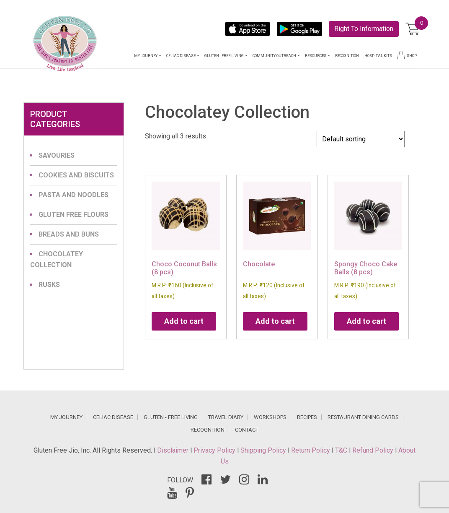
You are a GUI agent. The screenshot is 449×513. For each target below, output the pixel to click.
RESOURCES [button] (316, 56)
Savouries (57, 155)
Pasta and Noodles (73, 195)
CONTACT (246, 430)
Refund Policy (373, 450)
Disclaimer (173, 450)
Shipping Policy (264, 450)
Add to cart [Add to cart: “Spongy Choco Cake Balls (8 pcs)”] (366, 321)
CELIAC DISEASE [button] (181, 56)
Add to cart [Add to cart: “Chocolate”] (275, 321)
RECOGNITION (347, 56)
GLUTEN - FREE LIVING (171, 417)
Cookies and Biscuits (76, 175)
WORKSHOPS (270, 417)
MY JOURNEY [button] (146, 56)
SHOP (407, 55)
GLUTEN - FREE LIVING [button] (224, 56)
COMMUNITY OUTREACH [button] (275, 56)
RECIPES (307, 417)
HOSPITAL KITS (378, 56)
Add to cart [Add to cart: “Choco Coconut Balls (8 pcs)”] (184, 321)
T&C (342, 450)
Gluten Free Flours (73, 215)
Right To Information (363, 29)
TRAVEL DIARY (225, 417)
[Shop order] (361, 139)
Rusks (49, 285)
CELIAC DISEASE (113, 417)
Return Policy (311, 450)
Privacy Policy (215, 450)
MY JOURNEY (66, 417)
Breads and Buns (69, 234)
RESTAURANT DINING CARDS (363, 417)
